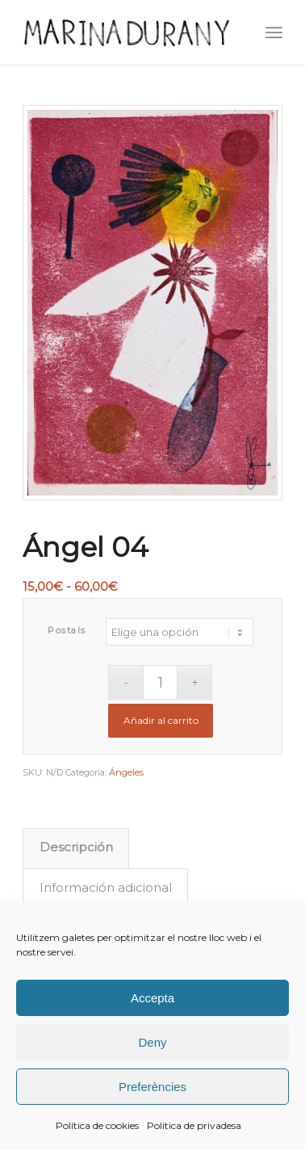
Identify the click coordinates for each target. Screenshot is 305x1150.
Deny (152, 1042)
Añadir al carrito (160, 720)
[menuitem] (273, 32)
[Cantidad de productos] (160, 682)
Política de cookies (97, 1125)
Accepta (152, 998)
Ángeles (126, 772)
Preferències (152, 1087)
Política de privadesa (194, 1125)
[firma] (126, 32)
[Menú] (273, 32)
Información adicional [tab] (106, 887)
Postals (67, 630)
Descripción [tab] (76, 847)
